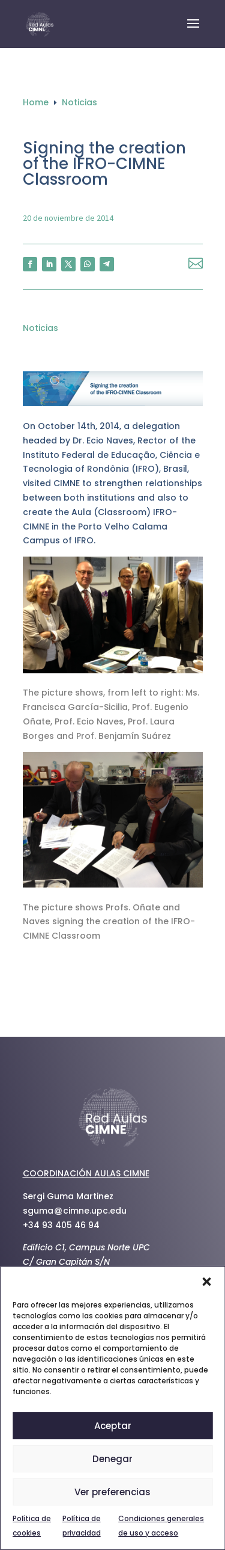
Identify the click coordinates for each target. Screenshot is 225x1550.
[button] (206, 1282)
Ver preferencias (112, 1492)
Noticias (40, 328)
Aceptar (112, 1425)
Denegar (112, 1459)
